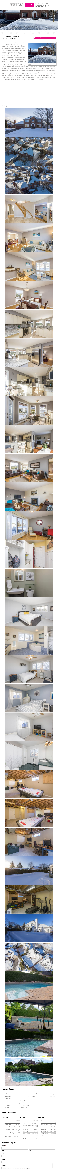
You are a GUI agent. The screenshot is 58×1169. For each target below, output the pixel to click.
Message (5, 1165)
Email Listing (38, 37)
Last (30, 1150)
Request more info (49, 37)
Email (4, 1153)
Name (4, 1145)
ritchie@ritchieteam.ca (40, 6)
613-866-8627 (46, 5)
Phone (3, 1159)
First (3, 1150)
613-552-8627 (45, 3)
